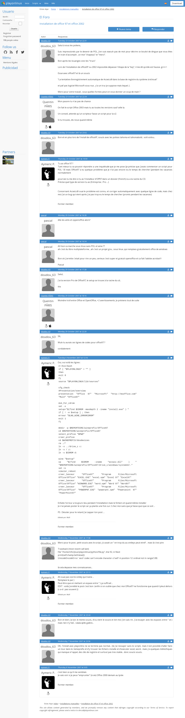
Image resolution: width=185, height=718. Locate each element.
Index (56, 703)
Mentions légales (10, 62)
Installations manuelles (69, 9)
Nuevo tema (124, 29)
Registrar (7, 33)
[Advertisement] (14, 110)
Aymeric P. (45, 159)
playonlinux (12, 3)
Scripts (35, 3)
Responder (158, 29)
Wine (46, 3)
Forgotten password (12, 36)
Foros (53, 9)
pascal (43, 215)
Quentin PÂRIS (47, 96)
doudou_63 (45, 40)
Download (177, 3)
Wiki (53, 3)
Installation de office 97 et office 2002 (97, 703)
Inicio (27, 3)
